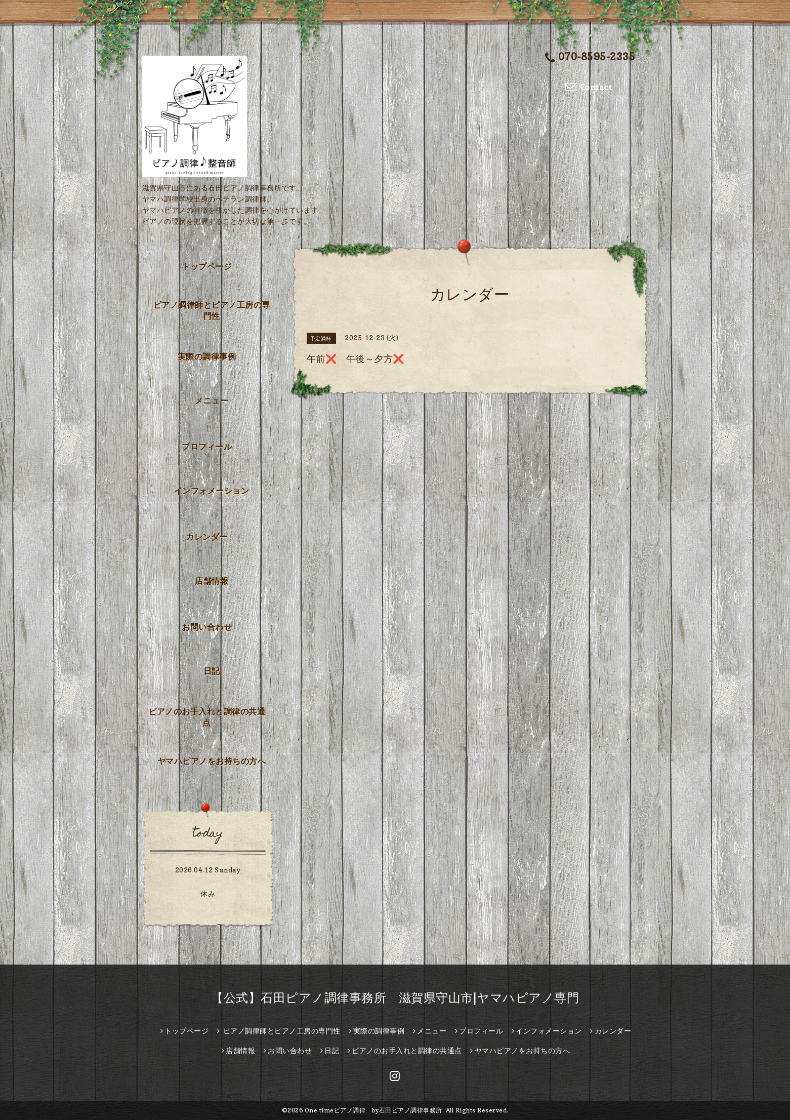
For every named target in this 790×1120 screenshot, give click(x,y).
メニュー (211, 400)
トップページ (207, 266)
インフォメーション (212, 491)
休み (207, 893)
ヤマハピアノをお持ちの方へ (211, 761)
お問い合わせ (207, 627)
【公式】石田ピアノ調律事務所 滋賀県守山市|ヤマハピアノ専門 (395, 997)
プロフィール (207, 447)
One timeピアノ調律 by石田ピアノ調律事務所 (373, 1110)
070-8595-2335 (590, 57)
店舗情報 (211, 581)
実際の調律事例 (207, 356)
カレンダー (207, 537)
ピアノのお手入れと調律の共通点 (206, 717)
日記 (211, 671)
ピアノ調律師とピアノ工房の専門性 (211, 310)
